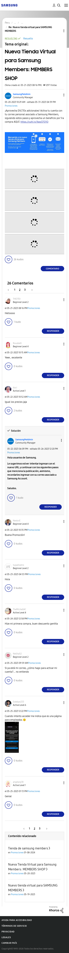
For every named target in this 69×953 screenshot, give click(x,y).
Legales (6, 937)
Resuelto (28, 38)
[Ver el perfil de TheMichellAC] (19, 609)
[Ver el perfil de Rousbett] (17, 343)
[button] (58, 95)
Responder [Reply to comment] (53, 331)
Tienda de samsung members (28, 848)
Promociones (11, 106)
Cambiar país (9, 943)
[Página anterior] (9, 290)
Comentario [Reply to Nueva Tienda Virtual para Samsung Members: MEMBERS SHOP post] (52, 268)
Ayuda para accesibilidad (17, 920)
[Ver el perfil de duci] (15, 387)
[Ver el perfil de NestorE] (17, 520)
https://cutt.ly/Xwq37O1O (34, 121)
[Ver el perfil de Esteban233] (18, 702)
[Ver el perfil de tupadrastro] (18, 565)
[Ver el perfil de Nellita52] (17, 653)
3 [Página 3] (25, 289)
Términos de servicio (14, 926)
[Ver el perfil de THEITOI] (17, 299)
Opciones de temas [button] (58, 30)
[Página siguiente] (30, 290)
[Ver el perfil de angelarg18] (18, 782)
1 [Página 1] (14, 289)
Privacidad (8, 931)
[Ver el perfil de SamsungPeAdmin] (21, 94)
